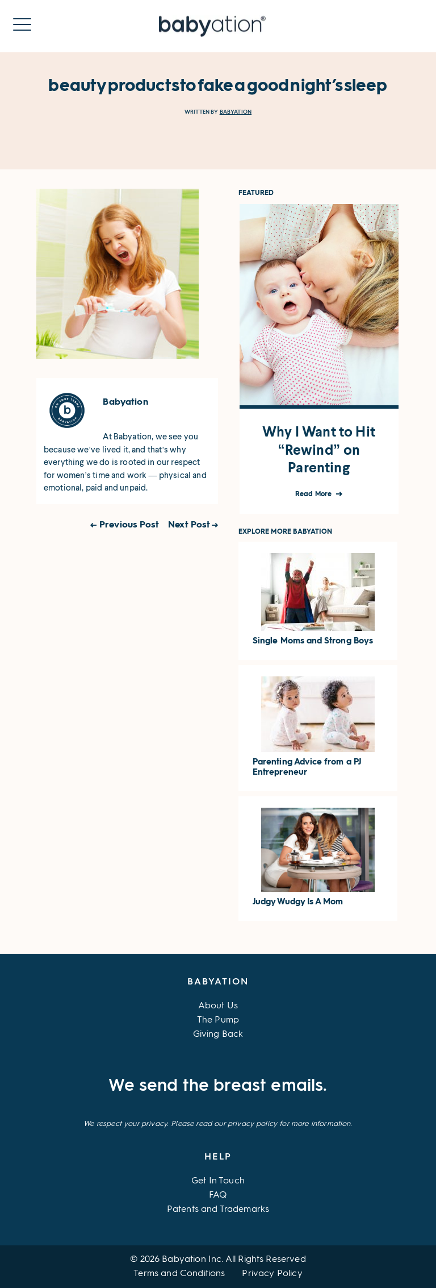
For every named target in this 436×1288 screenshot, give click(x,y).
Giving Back (218, 1034)
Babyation (235, 111)
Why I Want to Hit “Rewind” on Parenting (318, 449)
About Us (218, 1006)
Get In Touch (218, 1181)
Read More (314, 494)
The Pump (218, 1020)
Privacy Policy (272, 1273)
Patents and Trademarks (218, 1209)
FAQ (218, 1195)
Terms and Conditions (179, 1273)
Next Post (189, 525)
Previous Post (129, 525)
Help (218, 1157)
